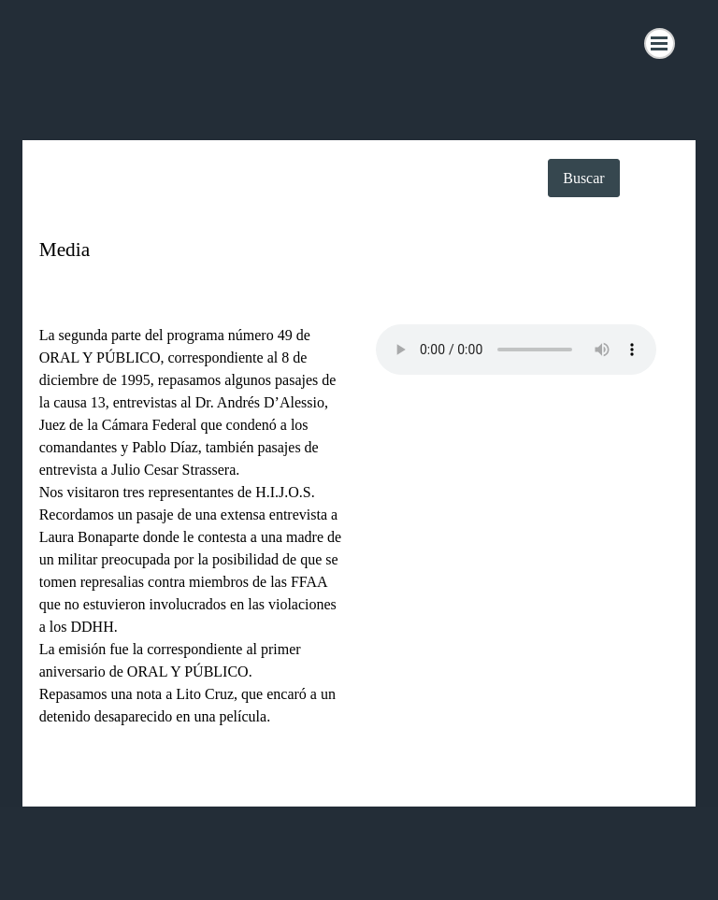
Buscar (583, 178)
